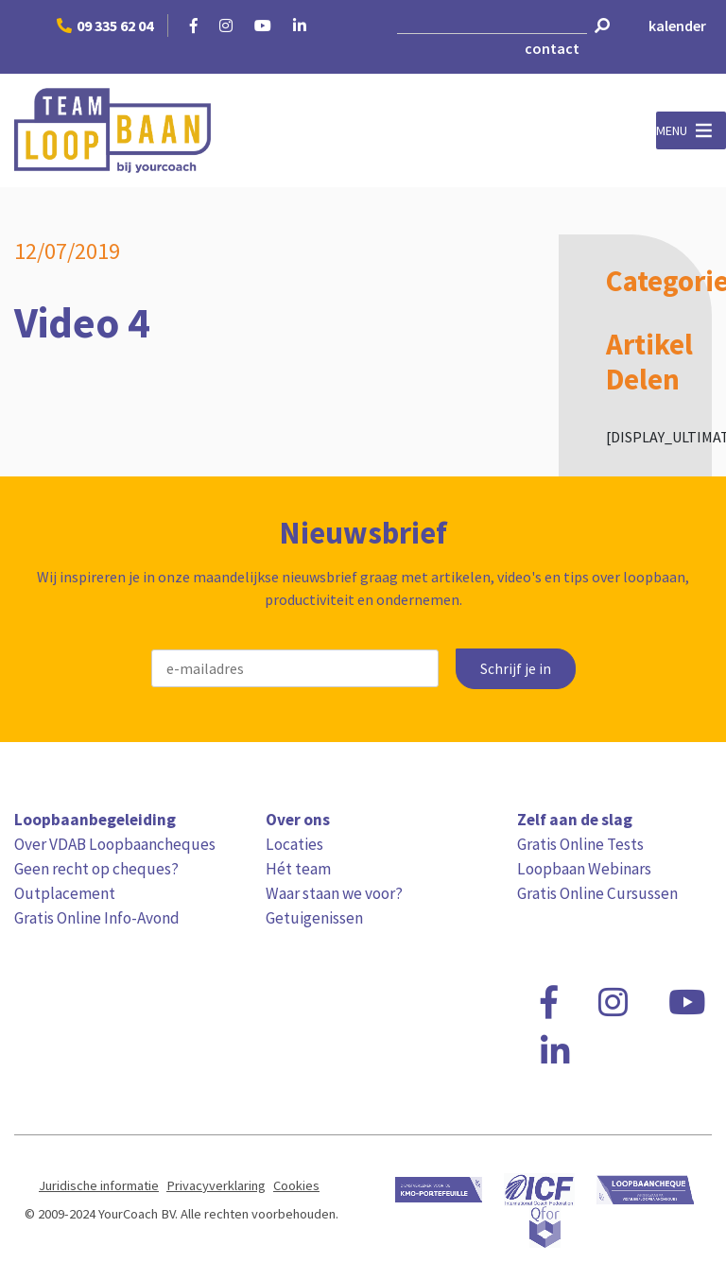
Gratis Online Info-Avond (97, 918)
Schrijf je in (515, 669)
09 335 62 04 (105, 25)
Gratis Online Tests (580, 844)
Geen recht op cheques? (96, 868)
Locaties (294, 844)
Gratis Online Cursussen (597, 893)
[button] (671, 130)
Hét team (298, 868)
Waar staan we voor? (334, 893)
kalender (677, 25)
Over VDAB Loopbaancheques (115, 844)
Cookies (296, 1185)
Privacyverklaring (216, 1185)
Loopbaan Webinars (584, 868)
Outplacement (64, 893)
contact (552, 48)
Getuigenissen (314, 918)
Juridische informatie (99, 1185)
